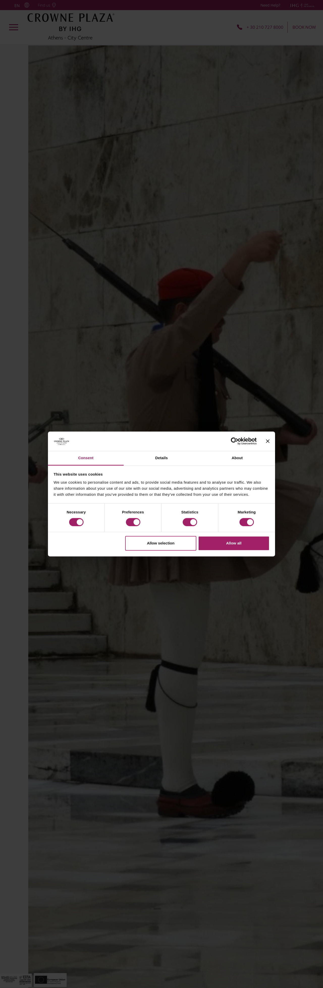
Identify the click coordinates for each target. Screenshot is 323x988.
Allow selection (160, 543)
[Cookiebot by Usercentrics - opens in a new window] (234, 441)
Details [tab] (161, 458)
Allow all (233, 543)
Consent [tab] (86, 458)
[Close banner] (268, 441)
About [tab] (237, 458)
